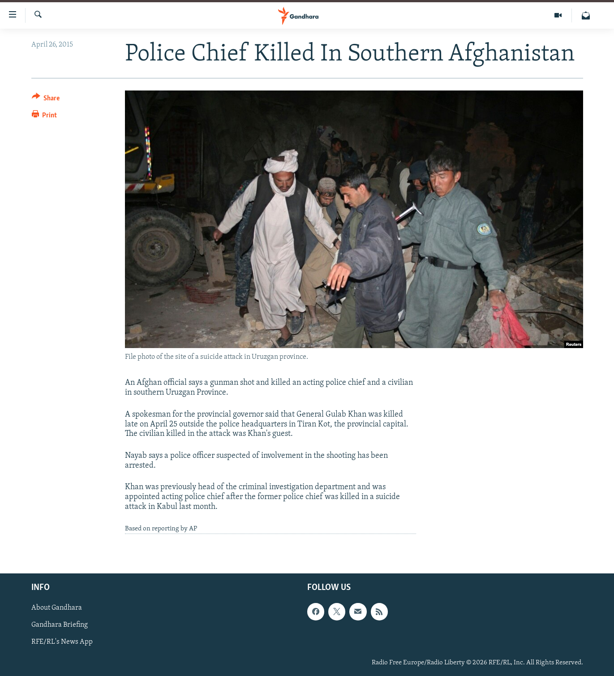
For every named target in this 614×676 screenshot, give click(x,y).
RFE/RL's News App (62, 642)
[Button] (46, 99)
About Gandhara (56, 608)
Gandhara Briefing (59, 625)
